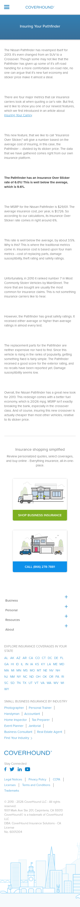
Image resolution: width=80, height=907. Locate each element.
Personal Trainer (40, 708)
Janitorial (34, 726)
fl (62, 658)
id (17, 664)
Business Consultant (18, 732)
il (22, 664)
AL (6, 658)
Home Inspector (15, 720)
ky (43, 664)
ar (25, 658)
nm (12, 676)
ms (25, 670)
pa (57, 676)
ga (6, 664)
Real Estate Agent (49, 732)
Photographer (14, 708)
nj (6, 676)
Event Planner (13, 726)
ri (62, 676)
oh (38, 676)
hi (12, 664)
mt (39, 670)
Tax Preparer (41, 720)
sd (12, 682)
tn (18, 682)
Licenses (10, 785)
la (49, 664)
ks (37, 664)
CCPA (56, 779)
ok (45, 676)
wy (6, 689)
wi (62, 682)
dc (50, 658)
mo (32, 670)
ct (44, 658)
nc (25, 676)
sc (6, 682)
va (43, 682)
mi (12, 670)
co (37, 658)
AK (12, 658)
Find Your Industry (16, 738)
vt (36, 682)
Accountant (32, 714)
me (55, 664)
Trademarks (11, 791)
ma (6, 670)
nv (51, 670)
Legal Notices (13, 779)
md (62, 664)
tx (24, 682)
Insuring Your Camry (18, 115)
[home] (40, 7)
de (56, 658)
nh (58, 670)
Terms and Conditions (36, 785)
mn (18, 670)
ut (30, 682)
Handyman (11, 714)
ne (45, 670)
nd (31, 676)
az (18, 658)
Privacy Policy (37, 779)
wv (56, 682)
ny (19, 676)
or (51, 676)
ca (31, 658)
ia (31, 664)
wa (49, 682)
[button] (7, 7)
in (26, 664)
